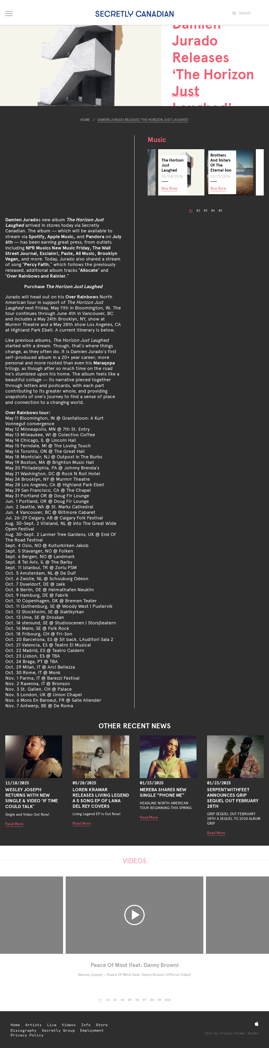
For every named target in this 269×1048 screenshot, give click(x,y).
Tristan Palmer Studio (239, 1033)
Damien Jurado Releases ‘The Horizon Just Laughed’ (143, 120)
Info (86, 1024)
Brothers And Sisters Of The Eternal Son (220, 163)
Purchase (63, 286)
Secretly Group (58, 1030)
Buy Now (169, 188)
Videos (69, 1024)
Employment (92, 1030)
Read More (14, 823)
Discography (24, 1030)
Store (102, 1024)
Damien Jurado (21, 219)
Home (85, 120)
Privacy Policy (27, 1035)
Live (51, 1024)
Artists (33, 1024)
